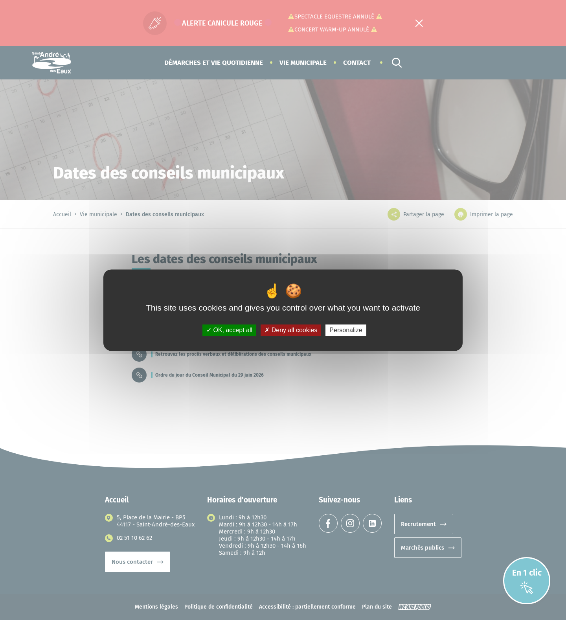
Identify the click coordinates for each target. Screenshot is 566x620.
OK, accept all (229, 330)
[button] (213, 63)
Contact (357, 63)
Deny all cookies (291, 330)
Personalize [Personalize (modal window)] (345, 330)
